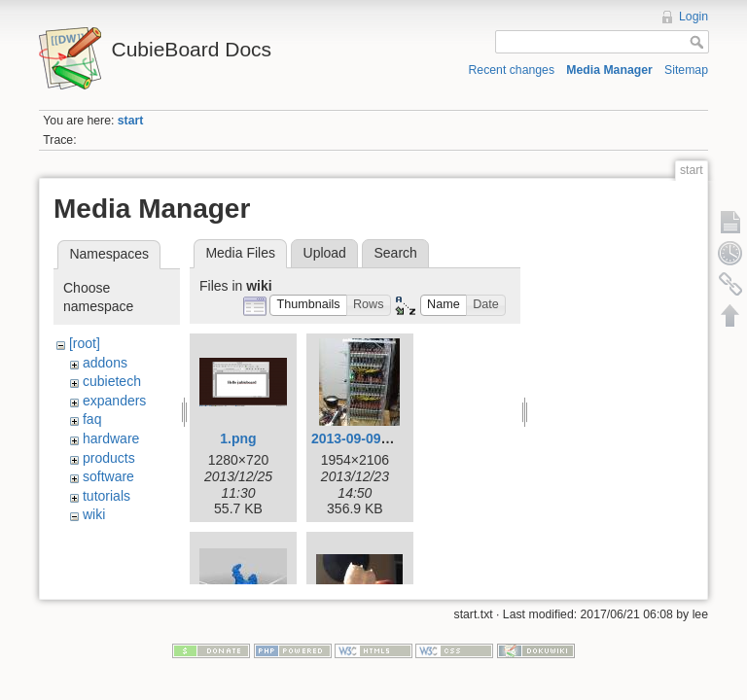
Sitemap (686, 70)
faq (92, 419)
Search (395, 253)
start (131, 120)
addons (105, 362)
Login (693, 16)
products (109, 458)
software (108, 476)
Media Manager (609, 70)
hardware (111, 438)
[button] (308, 306)
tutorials (106, 496)
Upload (324, 253)
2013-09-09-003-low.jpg (385, 438)
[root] (84, 343)
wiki (94, 514)
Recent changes (512, 70)
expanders (114, 400)
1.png (238, 438)
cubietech (112, 381)
